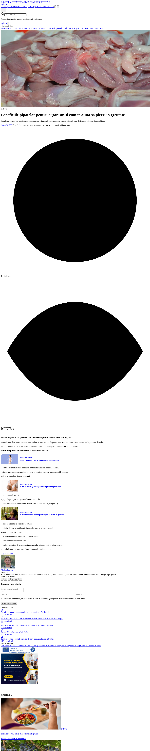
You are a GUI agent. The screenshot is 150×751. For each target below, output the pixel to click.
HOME (4, 2)
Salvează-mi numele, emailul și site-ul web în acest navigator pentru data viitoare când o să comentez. (44, 599)
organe (3, 553)
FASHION (35, 2)
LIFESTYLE (45, 2)
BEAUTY (11, 2)
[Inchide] (3, 10)
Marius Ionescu (7, 570)
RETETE (40, 7)
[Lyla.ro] (4, 4)
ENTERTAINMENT (23, 2)
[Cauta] (55, 6)
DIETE (9, 125)
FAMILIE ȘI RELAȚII (27, 7)
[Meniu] (58, 6)
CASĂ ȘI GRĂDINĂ (9, 7)
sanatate (10, 553)
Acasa (3, 125)
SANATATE (49, 7)
